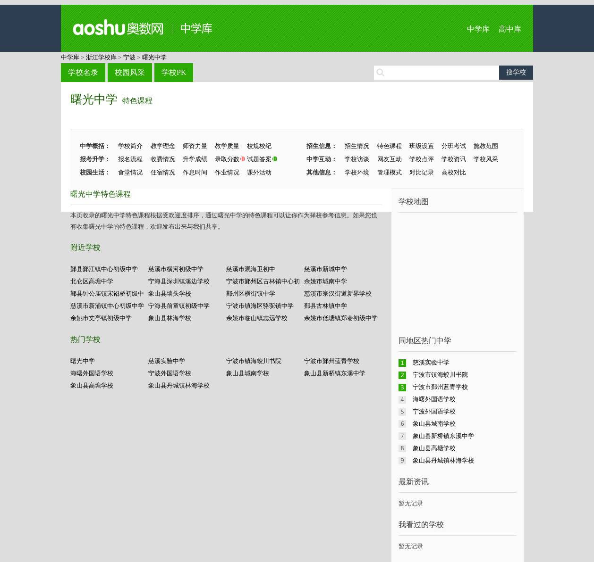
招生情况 (357, 145)
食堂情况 (130, 172)
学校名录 (83, 72)
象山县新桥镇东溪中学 (334, 373)
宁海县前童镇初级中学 (179, 305)
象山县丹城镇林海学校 (179, 385)
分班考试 (453, 145)
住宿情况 (163, 172)
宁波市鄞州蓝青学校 (331, 360)
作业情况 (227, 172)
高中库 (510, 29)
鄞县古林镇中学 (325, 305)
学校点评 (421, 159)
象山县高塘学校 (91, 385)
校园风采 (130, 72)
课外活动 (259, 172)
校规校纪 (259, 145)
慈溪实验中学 (166, 360)
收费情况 (163, 159)
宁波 (129, 57)
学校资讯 (453, 159)
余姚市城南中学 (325, 281)
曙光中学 (154, 57)
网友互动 (389, 159)
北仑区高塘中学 (91, 281)
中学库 (478, 29)
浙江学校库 (101, 57)
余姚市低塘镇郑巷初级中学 (341, 318)
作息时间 (195, 172)
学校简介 (130, 145)
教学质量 (227, 145)
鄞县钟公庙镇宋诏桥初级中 (107, 293)
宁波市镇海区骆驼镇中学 (260, 305)
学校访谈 (357, 159)
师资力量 (195, 145)
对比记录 (421, 172)
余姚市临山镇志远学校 (257, 318)
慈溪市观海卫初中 (250, 269)
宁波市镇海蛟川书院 (253, 360)
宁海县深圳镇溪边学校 (179, 281)
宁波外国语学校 (169, 373)
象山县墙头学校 (169, 293)
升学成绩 (195, 159)
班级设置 (421, 145)
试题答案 (259, 159)
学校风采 (486, 159)
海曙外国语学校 (91, 373)
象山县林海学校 (169, 318)
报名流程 (130, 159)
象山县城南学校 (247, 373)
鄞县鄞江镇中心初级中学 (104, 269)
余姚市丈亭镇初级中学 (101, 318)
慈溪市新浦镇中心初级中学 (107, 305)
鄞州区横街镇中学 (250, 293)
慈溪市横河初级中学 (176, 269)
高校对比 (453, 172)
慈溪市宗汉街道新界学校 (338, 293)
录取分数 (227, 159)
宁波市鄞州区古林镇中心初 (263, 281)
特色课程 (137, 101)
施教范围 (486, 145)
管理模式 (389, 172)
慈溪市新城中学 (325, 269)
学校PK (173, 72)
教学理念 (163, 145)
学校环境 (357, 172)
